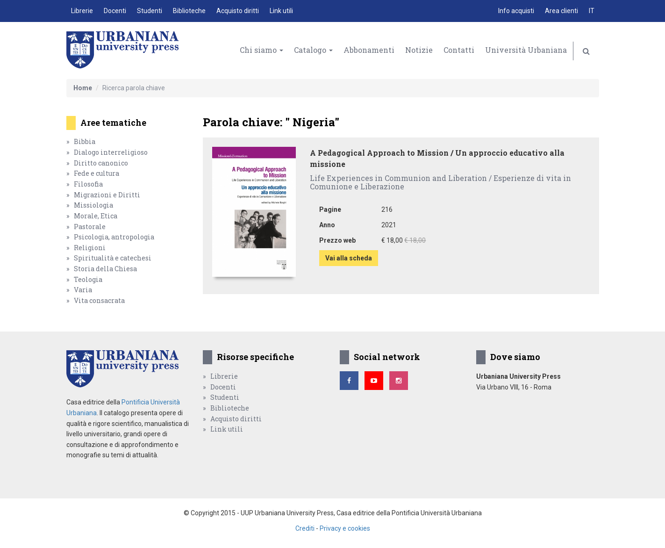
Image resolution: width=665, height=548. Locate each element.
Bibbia (84, 141)
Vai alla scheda (348, 258)
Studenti (149, 10)
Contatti (458, 50)
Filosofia (88, 184)
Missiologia (93, 205)
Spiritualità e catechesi (112, 257)
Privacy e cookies (345, 528)
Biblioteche (189, 10)
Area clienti (561, 10)
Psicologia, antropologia (114, 236)
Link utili (281, 10)
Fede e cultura (96, 173)
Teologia (88, 279)
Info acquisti (516, 10)
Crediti (305, 528)
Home (82, 88)
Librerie (82, 10)
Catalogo (313, 50)
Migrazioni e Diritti (107, 194)
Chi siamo (261, 50)
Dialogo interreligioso (111, 152)
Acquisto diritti (237, 10)
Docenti (115, 10)
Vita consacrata (99, 300)
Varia (83, 289)
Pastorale (90, 226)
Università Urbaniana (526, 50)
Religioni (90, 247)
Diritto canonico (101, 163)
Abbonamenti (368, 50)
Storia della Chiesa (105, 268)
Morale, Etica (95, 215)
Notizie (419, 50)
